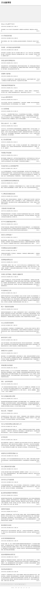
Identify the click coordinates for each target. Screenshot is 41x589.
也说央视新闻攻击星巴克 (8, 554)
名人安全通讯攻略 (6, 139)
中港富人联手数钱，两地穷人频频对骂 (12, 274)
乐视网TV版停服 (5, 73)
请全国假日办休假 (6, 525)
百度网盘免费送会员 (7, 259)
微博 (18, 587)
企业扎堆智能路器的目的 (8, 538)
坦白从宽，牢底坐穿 (7, 411)
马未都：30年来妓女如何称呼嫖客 (10, 47)
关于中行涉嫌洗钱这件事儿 (8, 221)
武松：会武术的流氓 (7, 381)
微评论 (10, 26)
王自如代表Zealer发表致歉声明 (9, 166)
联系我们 (12, 587)
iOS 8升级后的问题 (6, 35)
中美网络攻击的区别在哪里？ (9, 248)
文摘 (29, 587)
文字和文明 (4, 437)
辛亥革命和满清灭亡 (7, 569)
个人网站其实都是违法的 (8, 193)
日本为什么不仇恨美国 (7, 479)
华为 (25, 187)
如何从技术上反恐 (6, 337)
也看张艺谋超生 (5, 509)
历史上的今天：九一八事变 (8, 123)
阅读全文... (38, 42)
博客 (16, 587)
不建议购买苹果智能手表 (8, 85)
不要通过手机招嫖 (6, 152)
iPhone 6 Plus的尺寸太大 (8, 24)
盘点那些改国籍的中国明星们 (9, 493)
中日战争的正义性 (6, 290)
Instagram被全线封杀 (7, 97)
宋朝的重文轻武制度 (7, 365)
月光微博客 (6, 2)
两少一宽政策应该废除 (7, 306)
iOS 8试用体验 (5, 108)
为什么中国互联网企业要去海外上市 (11, 424)
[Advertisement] (20, 13)
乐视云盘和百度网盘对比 (8, 60)
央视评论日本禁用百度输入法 (9, 453)
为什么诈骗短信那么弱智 (8, 396)
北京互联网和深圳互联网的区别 (10, 180)
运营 (24, 587)
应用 (26, 587)
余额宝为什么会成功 (7, 350)
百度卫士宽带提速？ (7, 235)
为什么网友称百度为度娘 (8, 466)
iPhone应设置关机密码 (7, 323)
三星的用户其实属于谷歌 (8, 208)
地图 (21, 587)
